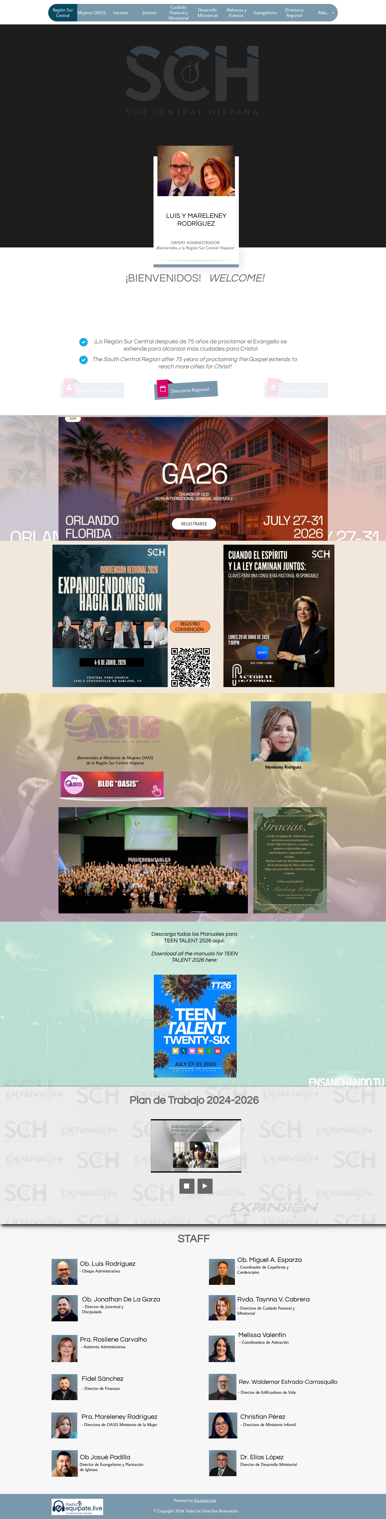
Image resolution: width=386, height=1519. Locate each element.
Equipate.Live (205, 1500)
